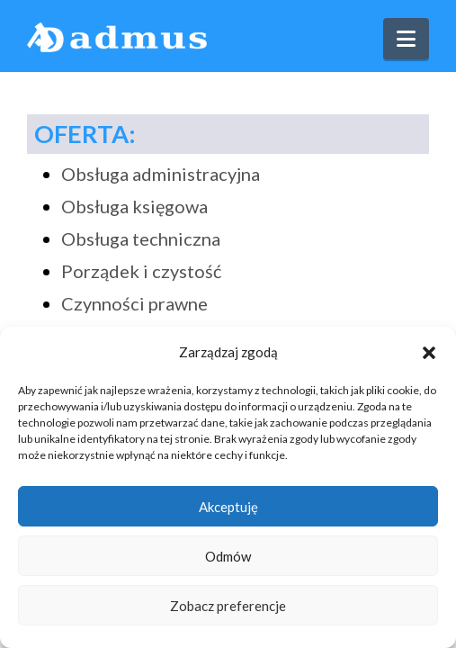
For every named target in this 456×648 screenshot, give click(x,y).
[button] (429, 353)
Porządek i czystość (141, 271)
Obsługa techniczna (140, 238)
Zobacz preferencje (228, 606)
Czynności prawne (134, 303)
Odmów (228, 556)
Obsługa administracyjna (160, 173)
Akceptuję (228, 507)
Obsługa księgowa (134, 206)
